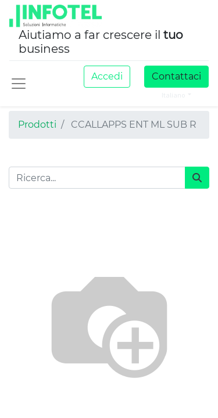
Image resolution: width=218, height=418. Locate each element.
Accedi (107, 76)
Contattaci (176, 76)
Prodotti (37, 124)
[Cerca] (197, 178)
